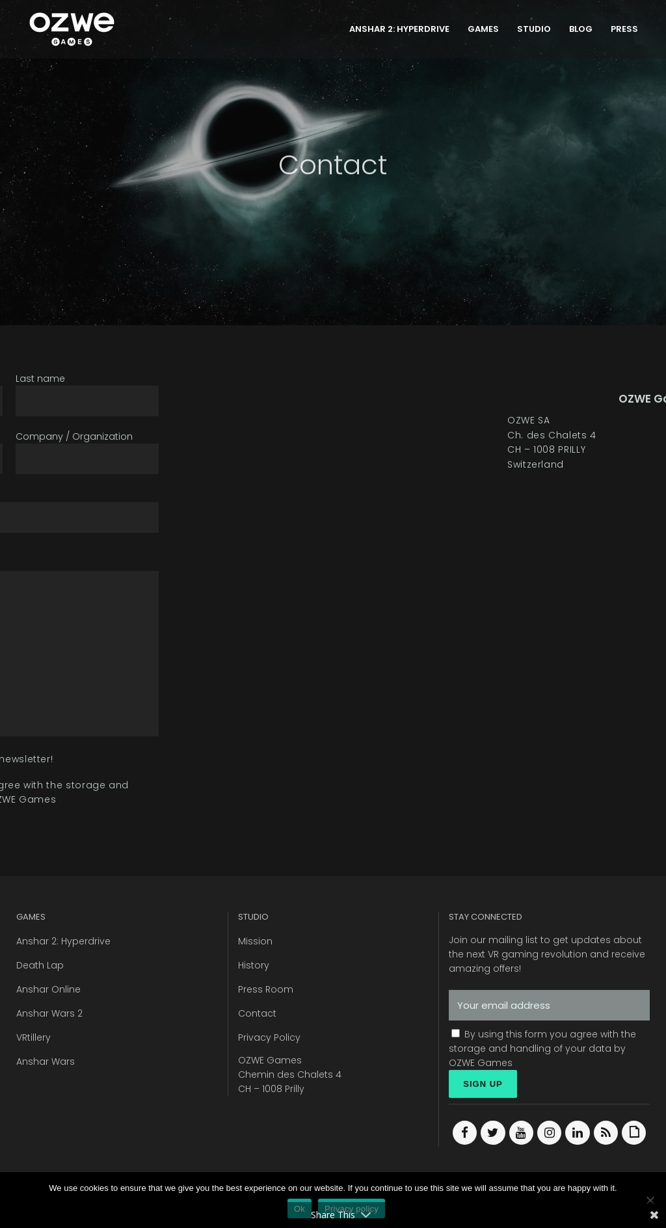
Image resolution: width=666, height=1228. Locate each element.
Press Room (265, 989)
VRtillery (33, 1037)
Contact (257, 1013)
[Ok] (649, 1200)
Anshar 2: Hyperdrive (63, 941)
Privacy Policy (269, 1037)
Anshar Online (48, 989)
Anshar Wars (45, 1061)
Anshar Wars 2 (49, 1013)
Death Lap (40, 965)
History (253, 965)
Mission (255, 941)
